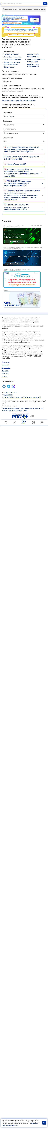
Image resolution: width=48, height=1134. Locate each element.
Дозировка (7, 121)
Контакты (5, 365)
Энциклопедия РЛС (9, 9)
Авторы (4, 377)
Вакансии (5, 374)
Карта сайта (6, 368)
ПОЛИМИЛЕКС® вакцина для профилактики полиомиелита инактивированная (17, 183)
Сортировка (8, 137)
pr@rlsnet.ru (8, 395)
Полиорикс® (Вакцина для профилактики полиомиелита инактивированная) (16, 207)
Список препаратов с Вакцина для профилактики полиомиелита (35, 63)
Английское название (13, 57)
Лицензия (5, 371)
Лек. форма (7, 113)
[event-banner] (22, 280)
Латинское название (12, 59)
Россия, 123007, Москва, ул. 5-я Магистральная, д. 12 (22, 397)
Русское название (11, 54)
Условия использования (10, 408)
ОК (44, 1123)
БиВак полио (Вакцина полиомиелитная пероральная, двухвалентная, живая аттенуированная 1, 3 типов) (21, 149)
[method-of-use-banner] (21, 20)
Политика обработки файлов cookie (14, 410)
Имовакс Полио (13, 164)
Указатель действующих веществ (27, 9)
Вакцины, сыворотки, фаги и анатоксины (19, 100)
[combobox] (22, 3)
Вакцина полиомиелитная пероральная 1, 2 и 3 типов (21, 158)
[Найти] (45, 3)
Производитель (9, 129)
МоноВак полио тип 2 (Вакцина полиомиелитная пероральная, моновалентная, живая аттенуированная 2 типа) (21, 172)
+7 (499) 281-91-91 (10, 392)
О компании (6, 362)
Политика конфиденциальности (31, 408)
